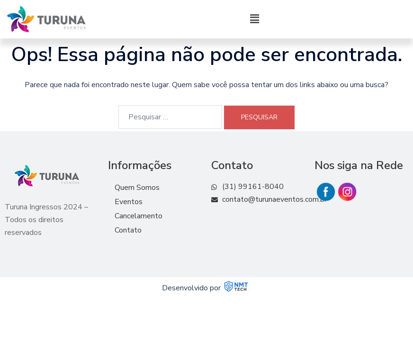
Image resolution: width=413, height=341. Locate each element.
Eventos (129, 202)
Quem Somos (137, 187)
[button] (255, 19)
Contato (128, 230)
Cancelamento (138, 216)
